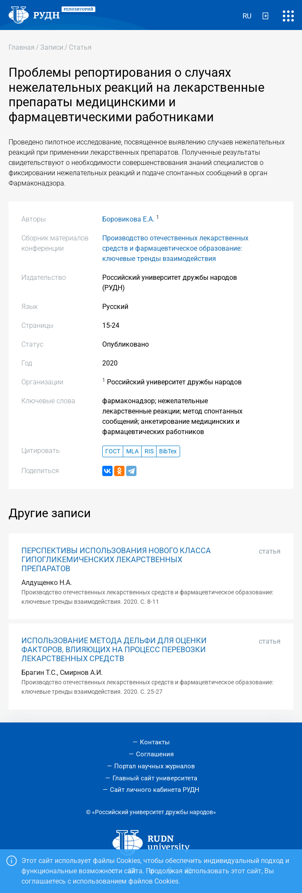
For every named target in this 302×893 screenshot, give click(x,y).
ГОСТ (112, 451)
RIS (149, 451)
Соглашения (155, 754)
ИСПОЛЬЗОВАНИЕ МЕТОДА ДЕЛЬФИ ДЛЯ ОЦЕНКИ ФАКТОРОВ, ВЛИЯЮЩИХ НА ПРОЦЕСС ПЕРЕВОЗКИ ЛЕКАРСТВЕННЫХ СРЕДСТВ (114, 649)
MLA (132, 451)
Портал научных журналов (154, 766)
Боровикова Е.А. (128, 219)
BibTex (168, 451)
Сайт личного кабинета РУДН (154, 790)
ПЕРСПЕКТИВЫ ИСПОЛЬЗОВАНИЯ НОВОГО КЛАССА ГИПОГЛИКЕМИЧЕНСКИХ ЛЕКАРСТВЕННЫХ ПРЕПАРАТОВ (116, 559)
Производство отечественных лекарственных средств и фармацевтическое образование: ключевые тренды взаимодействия (175, 248)
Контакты (155, 742)
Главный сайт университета (155, 778)
